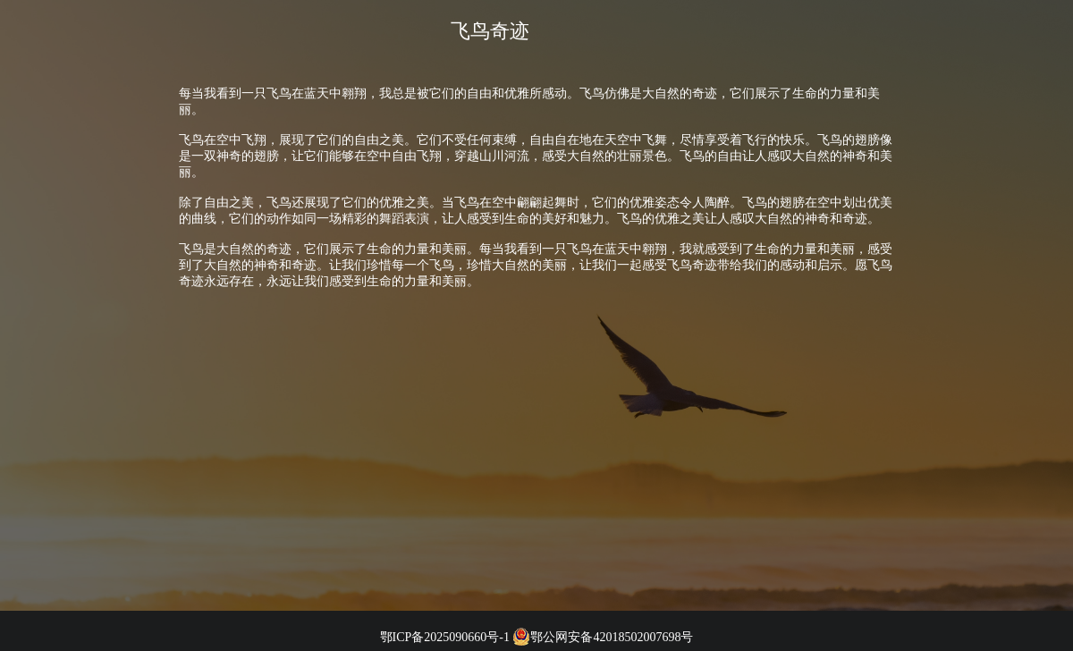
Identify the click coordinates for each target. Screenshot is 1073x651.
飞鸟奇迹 (490, 31)
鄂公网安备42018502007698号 (602, 637)
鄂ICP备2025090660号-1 (445, 637)
